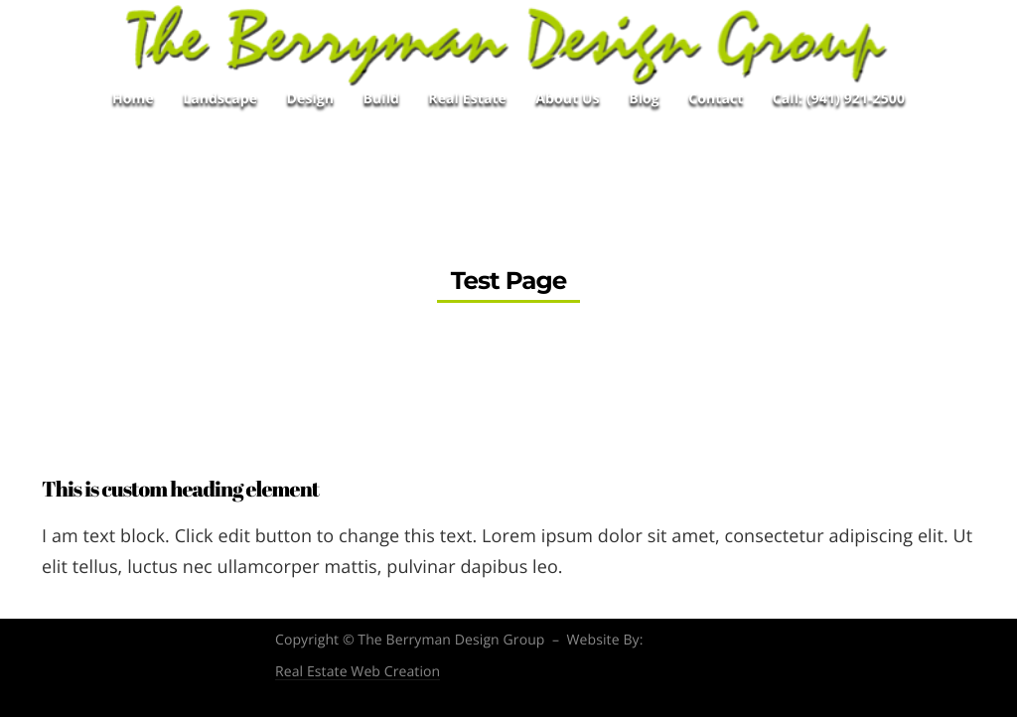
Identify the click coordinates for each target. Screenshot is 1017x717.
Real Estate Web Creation (357, 672)
